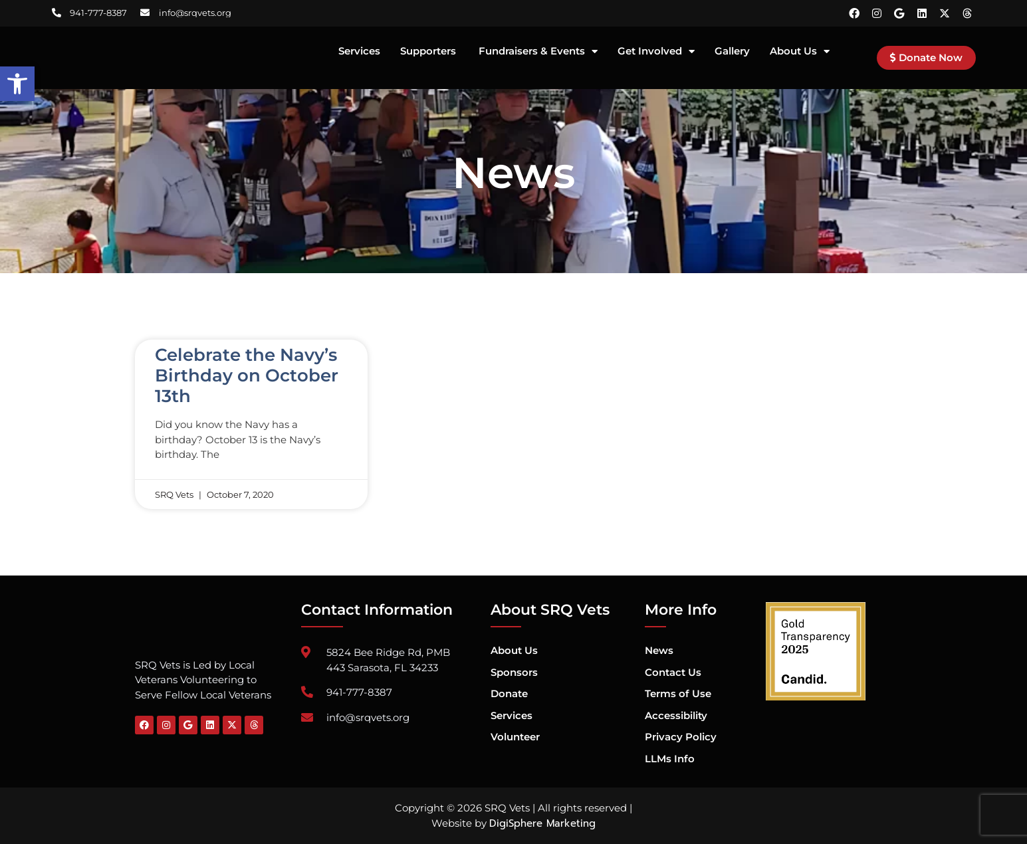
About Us (800, 51)
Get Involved (656, 51)
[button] (17, 83)
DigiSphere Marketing (542, 823)
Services (359, 51)
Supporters (429, 51)
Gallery (732, 51)
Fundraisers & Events (538, 51)
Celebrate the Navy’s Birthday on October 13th (246, 375)
